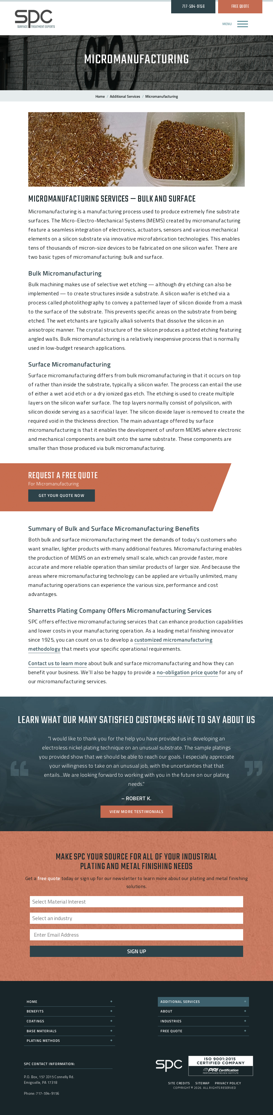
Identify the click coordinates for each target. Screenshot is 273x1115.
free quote (49, 878)
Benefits (70, 1011)
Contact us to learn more (57, 663)
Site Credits (179, 1083)
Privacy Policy (228, 1083)
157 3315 (46, 1076)
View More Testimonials (137, 811)
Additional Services (125, 96)
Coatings (70, 1021)
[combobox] (136, 901)
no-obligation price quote (187, 672)
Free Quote (240, 6)
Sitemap (202, 1083)
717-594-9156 (193, 6)
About (203, 1011)
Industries (203, 1021)
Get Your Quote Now (61, 495)
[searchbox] (137, 905)
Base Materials (70, 1031)
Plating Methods (70, 1040)
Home (100, 96)
